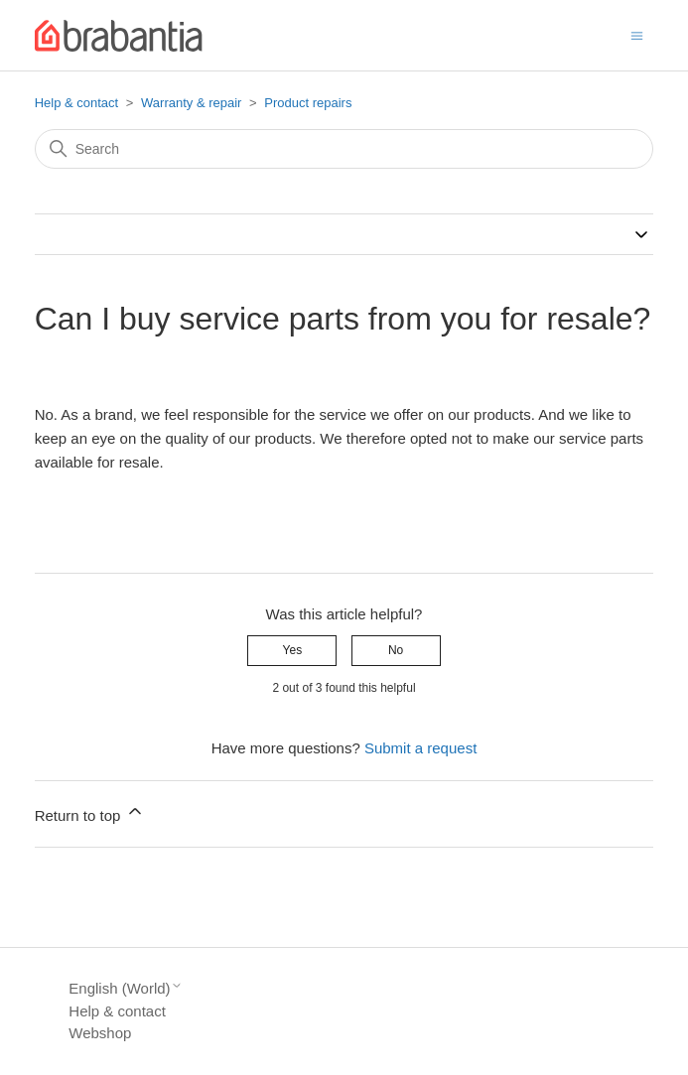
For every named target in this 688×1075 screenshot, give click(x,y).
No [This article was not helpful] (395, 650)
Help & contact (77, 102)
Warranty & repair (191, 102)
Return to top (90, 812)
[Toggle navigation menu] (636, 34)
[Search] (344, 149)
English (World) (125, 988)
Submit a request (420, 747)
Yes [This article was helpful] (293, 650)
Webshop (100, 1032)
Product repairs (307, 102)
